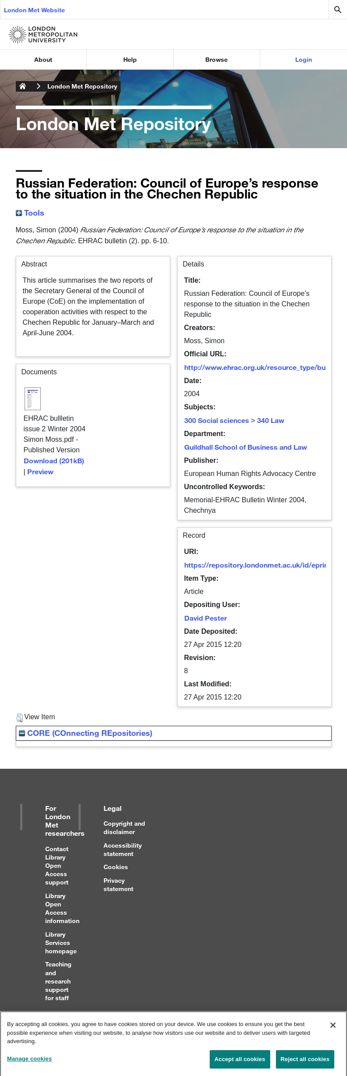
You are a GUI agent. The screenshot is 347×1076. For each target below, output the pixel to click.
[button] (19, 718)
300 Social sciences (216, 420)
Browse (216, 59)
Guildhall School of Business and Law (245, 447)
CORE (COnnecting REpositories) (85, 733)
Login (303, 59)
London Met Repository (82, 86)
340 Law (270, 420)
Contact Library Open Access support (56, 865)
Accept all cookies (240, 1062)
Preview (40, 471)
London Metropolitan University (23, 86)
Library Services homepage (61, 942)
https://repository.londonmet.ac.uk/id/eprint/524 (264, 565)
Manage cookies (29, 1062)
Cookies (116, 866)
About (43, 59)
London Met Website (34, 10)
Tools (30, 212)
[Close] (333, 1028)
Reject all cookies (305, 1062)
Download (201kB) (54, 460)
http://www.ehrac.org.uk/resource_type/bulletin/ (264, 367)
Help (130, 59)
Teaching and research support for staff (58, 980)
